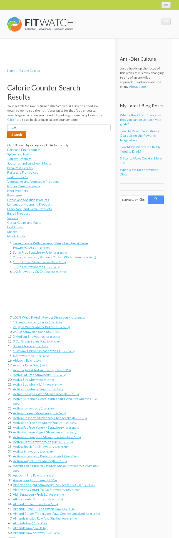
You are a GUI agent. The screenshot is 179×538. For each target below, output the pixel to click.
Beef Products (17, 191)
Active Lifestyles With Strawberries (46, 394)
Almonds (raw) (30, 523)
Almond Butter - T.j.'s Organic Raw (45, 509)
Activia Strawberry (34, 451)
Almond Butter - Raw (35, 504)
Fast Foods (15, 227)
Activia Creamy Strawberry (39, 413)
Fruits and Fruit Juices (22, 172)
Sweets (12, 218)
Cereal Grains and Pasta (24, 222)
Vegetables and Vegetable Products (33, 181)
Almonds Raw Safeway (36, 533)
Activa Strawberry (33, 379)
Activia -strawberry (34, 408)
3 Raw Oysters (31, 346)
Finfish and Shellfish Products (28, 200)
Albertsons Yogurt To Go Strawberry (47, 490)
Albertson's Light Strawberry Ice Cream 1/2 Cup (54, 485)
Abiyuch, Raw (27, 360)
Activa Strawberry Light (37, 384)
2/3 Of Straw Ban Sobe (37, 332)
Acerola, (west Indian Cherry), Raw (42, 370)
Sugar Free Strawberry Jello (40, 252)
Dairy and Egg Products (23, 150)
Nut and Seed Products (23, 186)
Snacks (12, 232)
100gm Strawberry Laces (38, 322)
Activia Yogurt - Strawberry (40, 461)
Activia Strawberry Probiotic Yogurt (46, 456)
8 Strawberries (31, 356)
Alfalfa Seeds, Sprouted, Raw (38, 499)
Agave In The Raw (33, 475)
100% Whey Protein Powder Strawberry (49, 317)
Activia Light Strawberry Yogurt (43, 442)
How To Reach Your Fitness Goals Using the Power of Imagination (139, 135)
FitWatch (40, 24)
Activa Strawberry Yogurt (38, 389)
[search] (133, 200)
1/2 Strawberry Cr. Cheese (39, 271)
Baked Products (18, 213)
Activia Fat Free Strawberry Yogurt (45, 423)
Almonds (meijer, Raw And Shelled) (45, 518)
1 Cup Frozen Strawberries (39, 262)
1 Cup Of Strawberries (36, 267)
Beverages (14, 195)
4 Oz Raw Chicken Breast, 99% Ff (44, 351)
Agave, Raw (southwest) (35, 480)
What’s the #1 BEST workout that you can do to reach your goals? (141, 119)
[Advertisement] (60, 49)
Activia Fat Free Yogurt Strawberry (45, 432)
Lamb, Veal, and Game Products (29, 209)
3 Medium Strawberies (36, 336)
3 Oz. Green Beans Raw (37, 341)
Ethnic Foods (16, 236)
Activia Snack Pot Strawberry (41, 446)
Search (16, 134)
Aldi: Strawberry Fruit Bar (38, 494)
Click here (14, 119)
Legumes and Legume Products (29, 204)
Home (11, 70)
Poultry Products (19, 159)
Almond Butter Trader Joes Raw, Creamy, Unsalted (56, 513)
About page (137, 86)
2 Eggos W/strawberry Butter (41, 327)
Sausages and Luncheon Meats (29, 163)
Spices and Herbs (19, 154)
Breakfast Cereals (20, 168)
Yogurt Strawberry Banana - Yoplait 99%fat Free (54, 257)
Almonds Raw (30, 528)
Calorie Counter (29, 70)
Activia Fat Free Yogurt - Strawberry (46, 427)
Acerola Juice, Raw (30, 365)
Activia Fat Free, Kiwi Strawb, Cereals (47, 437)
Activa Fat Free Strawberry (39, 375)
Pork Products (17, 177)
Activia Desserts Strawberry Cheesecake (50, 418)
